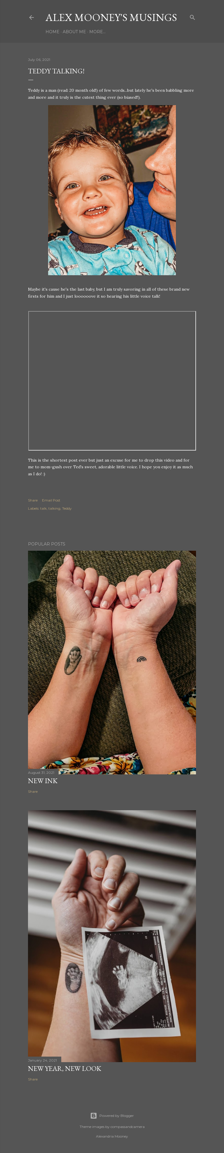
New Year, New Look (64, 1068)
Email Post (51, 500)
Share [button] (33, 500)
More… (97, 31)
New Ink (42, 780)
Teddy (67, 508)
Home (53, 31)
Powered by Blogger (112, 1115)
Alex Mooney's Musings (111, 17)
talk (43, 508)
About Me (74, 31)
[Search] (192, 16)
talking (54, 508)
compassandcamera (128, 1126)
